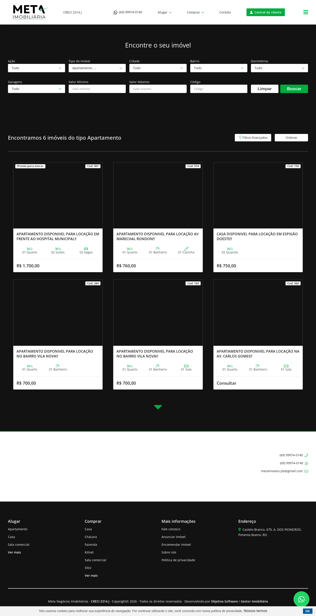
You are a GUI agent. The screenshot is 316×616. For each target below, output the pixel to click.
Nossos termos (255, 611)
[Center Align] (305, 12)
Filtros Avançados (253, 137)
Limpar (265, 88)
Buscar (294, 88)
